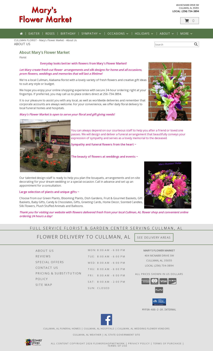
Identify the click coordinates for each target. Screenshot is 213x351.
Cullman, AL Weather (87, 334)
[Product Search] (173, 44)
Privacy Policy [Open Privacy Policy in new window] (139, 343)
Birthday (68, 33)
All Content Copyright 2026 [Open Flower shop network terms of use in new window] (71, 343)
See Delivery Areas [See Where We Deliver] (154, 237)
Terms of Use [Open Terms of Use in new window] (117, 345)
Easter (34, 33)
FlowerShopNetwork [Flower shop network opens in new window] (109, 343)
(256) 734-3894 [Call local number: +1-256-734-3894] (190, 11)
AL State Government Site (122, 334)
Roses (50, 33)
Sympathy (92, 33)
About (167, 33)
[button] (189, 20)
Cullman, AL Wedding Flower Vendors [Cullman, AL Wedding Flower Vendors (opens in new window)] (143, 328)
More (186, 33)
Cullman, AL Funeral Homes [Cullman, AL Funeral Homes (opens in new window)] (62, 328)
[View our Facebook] (106, 324)
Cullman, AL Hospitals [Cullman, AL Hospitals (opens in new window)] (99, 328)
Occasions (118, 33)
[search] (196, 44)
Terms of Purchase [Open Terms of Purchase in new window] (167, 343)
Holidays (144, 33)
